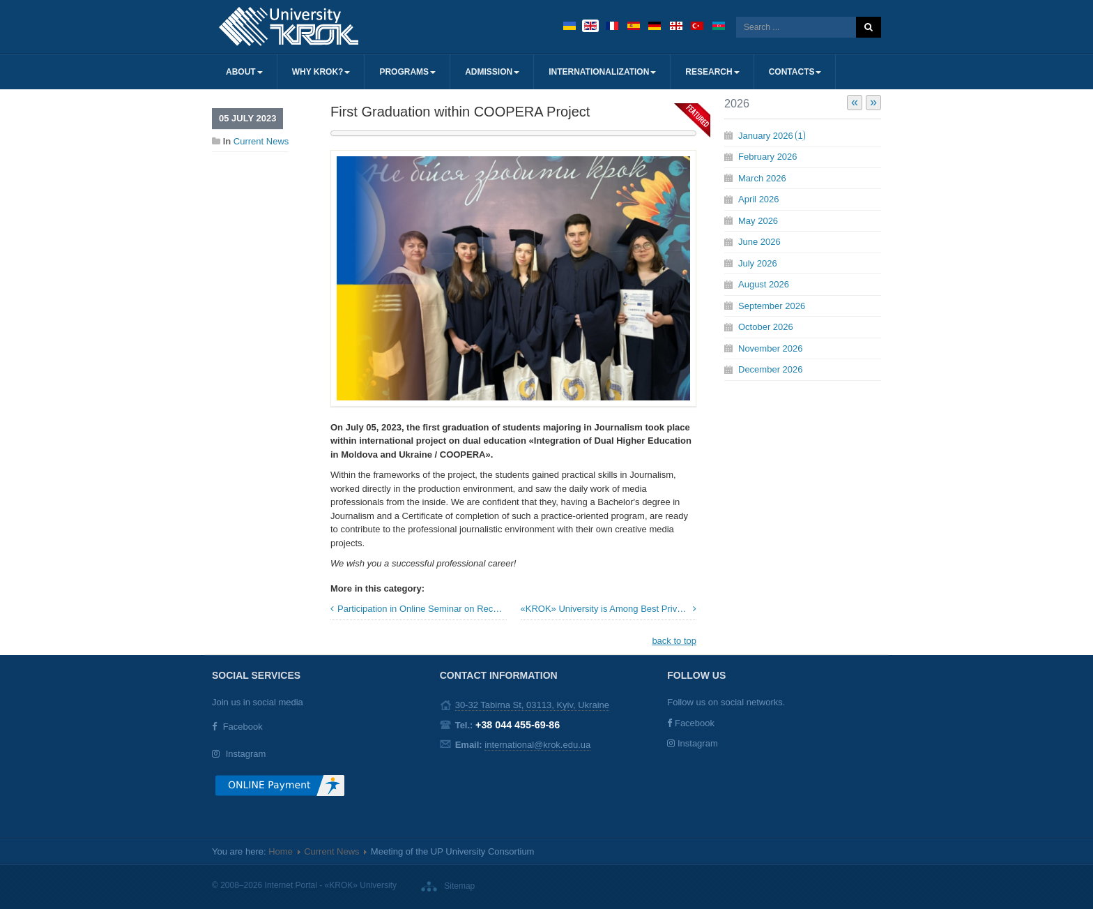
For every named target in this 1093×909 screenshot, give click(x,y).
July (757, 263)
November (770, 348)
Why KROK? (321, 72)
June (759, 241)
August (763, 284)
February (767, 156)
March (762, 178)
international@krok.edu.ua (537, 744)
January (771, 135)
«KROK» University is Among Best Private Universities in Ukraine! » (609, 608)
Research (712, 72)
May (758, 221)
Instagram (246, 754)
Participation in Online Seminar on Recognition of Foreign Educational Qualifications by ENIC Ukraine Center (422, 608)
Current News (261, 141)
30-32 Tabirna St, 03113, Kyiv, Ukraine (532, 705)
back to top (674, 641)
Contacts (795, 72)
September (771, 306)
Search (868, 27)
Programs (407, 72)
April (758, 199)
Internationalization (602, 72)
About (244, 72)
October (765, 327)
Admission (492, 72)
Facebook (243, 726)
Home (280, 851)
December (770, 369)
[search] (796, 27)
